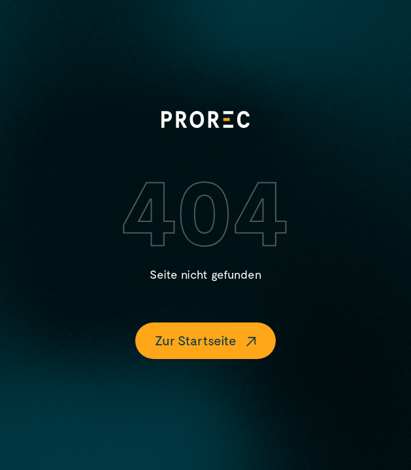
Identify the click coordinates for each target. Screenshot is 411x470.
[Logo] (205, 119)
